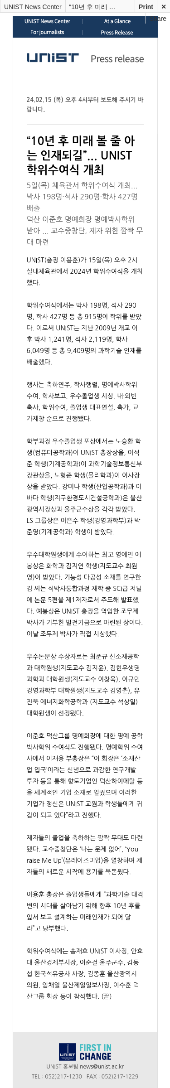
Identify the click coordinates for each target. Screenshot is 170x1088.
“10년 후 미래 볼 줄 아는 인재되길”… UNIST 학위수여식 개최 (95, 6)
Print (146, 6)
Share (158, 18)
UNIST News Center (33, 6)
